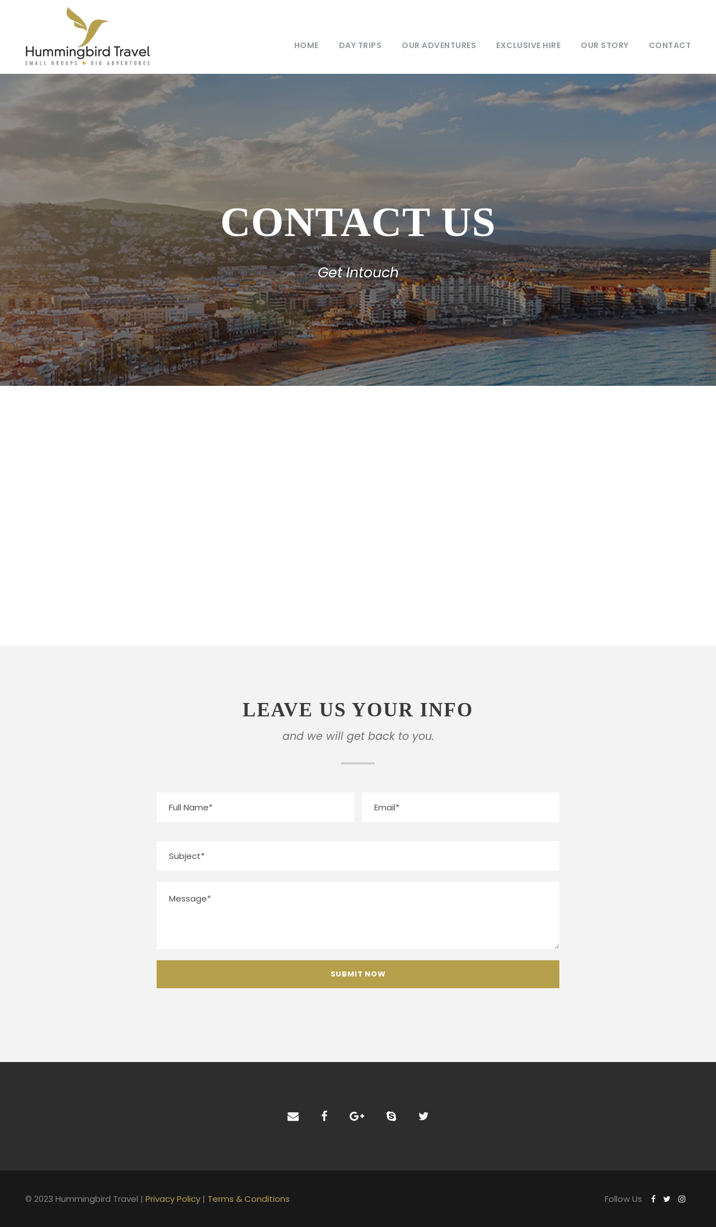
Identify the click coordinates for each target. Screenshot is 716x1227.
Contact (670, 45)
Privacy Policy (172, 1199)
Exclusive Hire (528, 45)
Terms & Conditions (249, 1199)
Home (306, 45)
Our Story (605, 45)
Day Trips (360, 45)
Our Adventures (439, 45)
